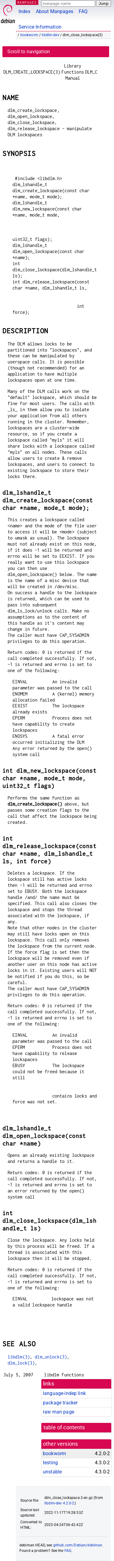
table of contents (64, 1427)
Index (24, 11)
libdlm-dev (50, 35)
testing (50, 1463)
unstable (52, 1472)
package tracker (60, 1403)
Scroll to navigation (28, 51)
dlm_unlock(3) (51, 1356)
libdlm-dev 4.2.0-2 (59, 1503)
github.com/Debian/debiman (77, 1545)
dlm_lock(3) (21, 1362)
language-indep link (64, 1393)
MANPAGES (27, 2)
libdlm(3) (19, 1356)
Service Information (40, 27)
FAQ (83, 11)
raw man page (58, 1412)
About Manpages (54, 11)
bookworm (29, 35)
